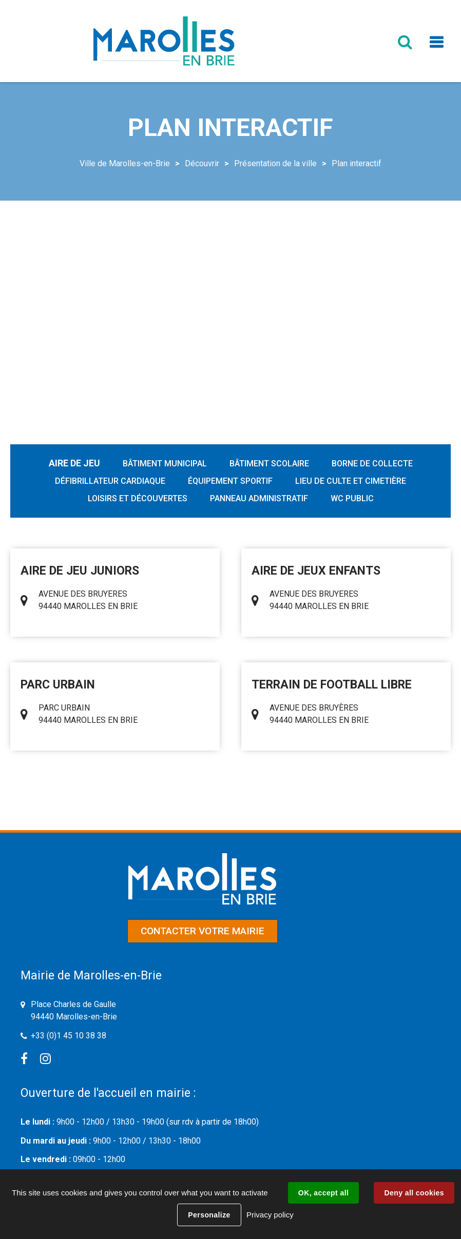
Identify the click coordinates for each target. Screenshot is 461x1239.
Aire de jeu (74, 463)
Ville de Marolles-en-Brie (125, 163)
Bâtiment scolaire (269, 463)
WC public (352, 498)
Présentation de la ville (275, 163)
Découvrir (202, 163)
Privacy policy (270, 1214)
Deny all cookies (414, 1193)
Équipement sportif (230, 481)
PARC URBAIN (58, 685)
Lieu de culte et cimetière (350, 481)
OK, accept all (323, 1193)
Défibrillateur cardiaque (110, 481)
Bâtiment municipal (165, 463)
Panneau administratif (259, 498)
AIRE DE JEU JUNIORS (80, 571)
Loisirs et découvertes (137, 498)
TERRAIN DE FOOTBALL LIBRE (332, 685)
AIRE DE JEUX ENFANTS (316, 571)
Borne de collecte (372, 463)
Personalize (209, 1215)
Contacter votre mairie (202, 931)
